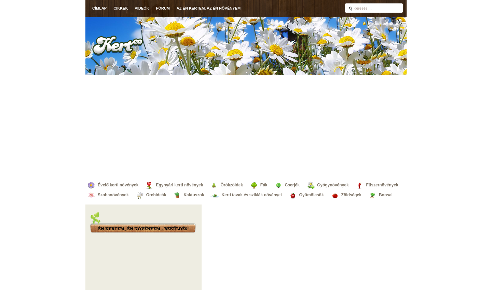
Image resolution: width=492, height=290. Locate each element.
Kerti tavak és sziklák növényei (251, 195)
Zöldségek (351, 195)
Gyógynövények (333, 185)
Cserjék (292, 185)
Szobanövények (113, 195)
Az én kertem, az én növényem (209, 8)
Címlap (99, 8)
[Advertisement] (246, 126)
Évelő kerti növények (118, 185)
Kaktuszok (193, 195)
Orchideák (156, 195)
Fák (264, 185)
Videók (142, 8)
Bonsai (386, 195)
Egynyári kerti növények (179, 185)
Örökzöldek (231, 185)
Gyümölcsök (311, 195)
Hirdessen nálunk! (385, 23)
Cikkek (120, 8)
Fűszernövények (382, 185)
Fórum (163, 8)
